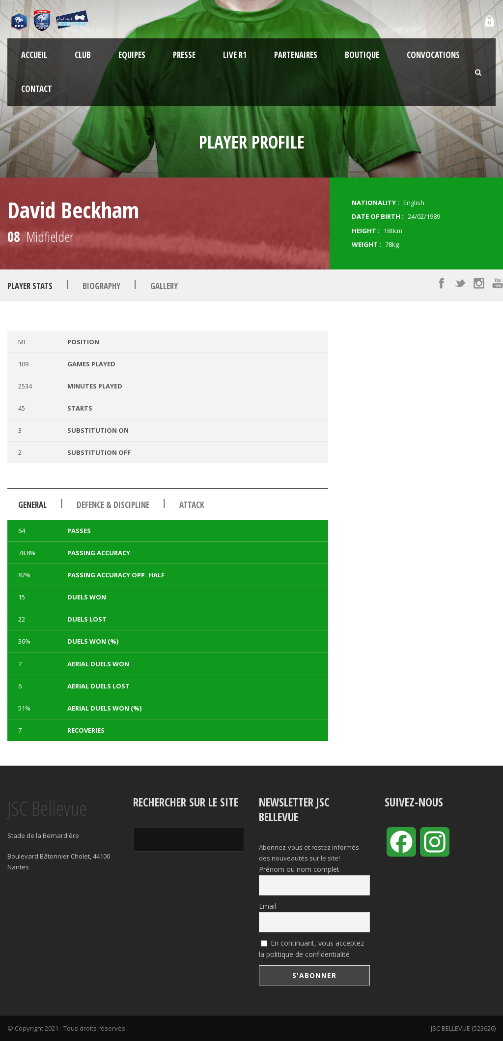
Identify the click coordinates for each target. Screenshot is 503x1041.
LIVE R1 (235, 54)
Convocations (433, 54)
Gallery (164, 286)
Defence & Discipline (113, 504)
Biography (101, 286)
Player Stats (30, 286)
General (32, 504)
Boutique (362, 54)
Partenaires (295, 54)
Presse (184, 54)
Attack (191, 504)
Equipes (131, 54)
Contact (36, 88)
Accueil (34, 54)
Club (83, 54)
